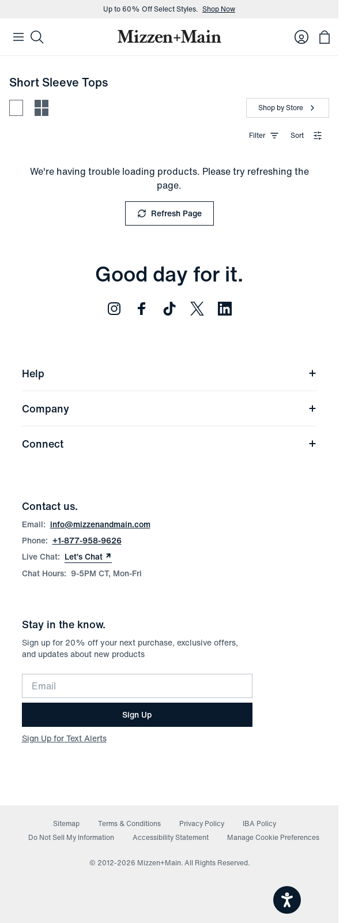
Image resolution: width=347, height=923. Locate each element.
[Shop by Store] (287, 108)
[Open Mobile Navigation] (18, 37)
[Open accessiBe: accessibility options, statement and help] (287, 900)
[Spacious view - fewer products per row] (16, 108)
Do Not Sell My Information (71, 837)
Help (169, 373)
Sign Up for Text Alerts (64, 738)
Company (169, 408)
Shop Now (218, 9)
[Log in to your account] (301, 37)
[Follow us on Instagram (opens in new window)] (114, 308)
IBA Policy (259, 823)
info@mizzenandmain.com (100, 524)
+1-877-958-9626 (87, 540)
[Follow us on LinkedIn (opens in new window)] (225, 308)
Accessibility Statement (171, 837)
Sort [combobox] (306, 135)
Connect (169, 443)
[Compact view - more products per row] (41, 108)
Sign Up (137, 714)
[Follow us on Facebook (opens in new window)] (142, 308)
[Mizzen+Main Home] (169, 36)
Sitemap (66, 823)
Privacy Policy (201, 823)
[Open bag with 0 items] (324, 37)
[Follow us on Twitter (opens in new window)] (197, 308)
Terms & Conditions (129, 823)
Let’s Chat (88, 556)
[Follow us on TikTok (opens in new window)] (169, 308)
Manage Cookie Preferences (273, 837)
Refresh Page (169, 213)
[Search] (37, 37)
